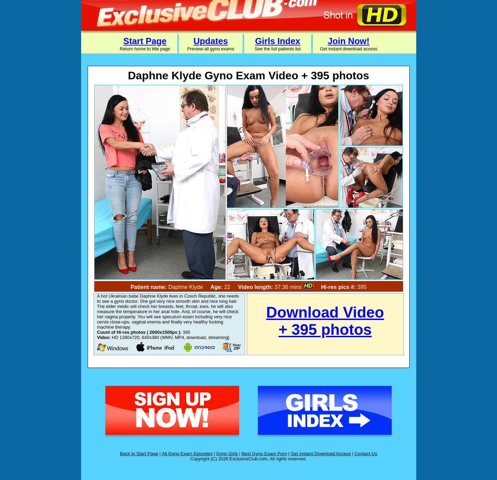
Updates (211, 41)
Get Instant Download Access (321, 453)
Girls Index (277, 41)
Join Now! (348, 41)
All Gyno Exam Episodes (187, 453)
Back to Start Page (139, 453)
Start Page (144, 41)
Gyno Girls (227, 453)
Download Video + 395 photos (325, 321)
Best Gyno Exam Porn (264, 453)
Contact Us (365, 453)
